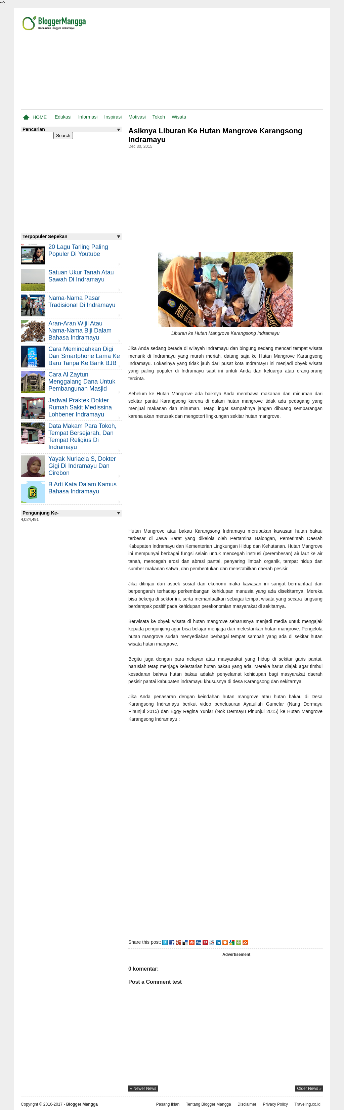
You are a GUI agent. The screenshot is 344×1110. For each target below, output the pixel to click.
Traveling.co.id (307, 1104)
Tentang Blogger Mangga (208, 1104)
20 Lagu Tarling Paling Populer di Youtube (78, 250)
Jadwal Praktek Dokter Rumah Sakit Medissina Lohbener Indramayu (80, 407)
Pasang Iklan (167, 1104)
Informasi (88, 117)
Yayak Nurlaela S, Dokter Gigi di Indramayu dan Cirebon (82, 465)
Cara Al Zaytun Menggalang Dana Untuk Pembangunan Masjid (81, 381)
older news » (309, 1088)
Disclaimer (247, 1104)
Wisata (179, 117)
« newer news (143, 1088)
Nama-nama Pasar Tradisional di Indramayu (81, 301)
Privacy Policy (275, 1104)
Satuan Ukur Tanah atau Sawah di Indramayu (81, 276)
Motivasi (136, 117)
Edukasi (63, 117)
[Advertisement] (244, 60)
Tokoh (159, 117)
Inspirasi (113, 117)
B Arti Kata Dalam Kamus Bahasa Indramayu (82, 488)
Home (40, 117)
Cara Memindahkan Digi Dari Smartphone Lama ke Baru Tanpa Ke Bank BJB (84, 356)
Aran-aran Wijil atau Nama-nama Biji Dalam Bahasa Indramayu (80, 330)
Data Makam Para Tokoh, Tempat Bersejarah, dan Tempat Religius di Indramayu (82, 436)
